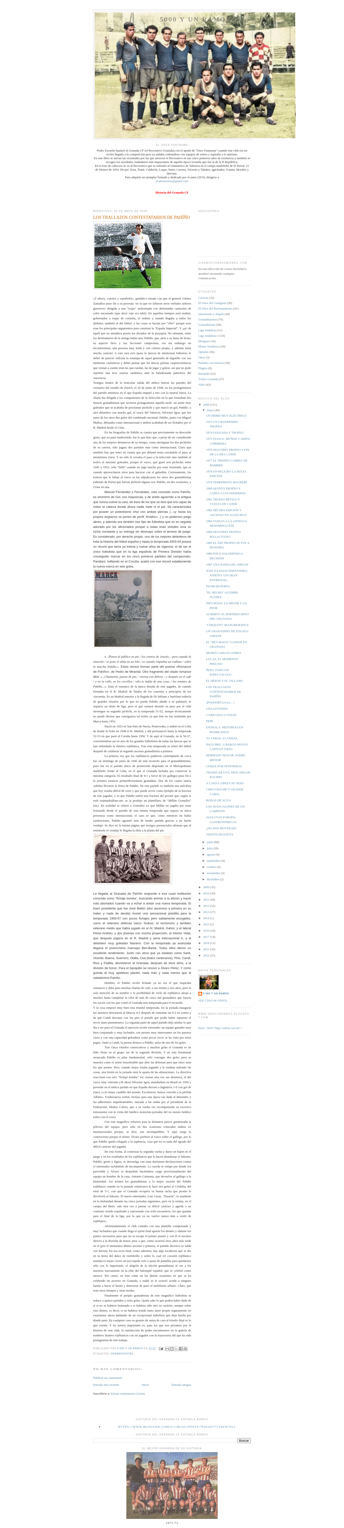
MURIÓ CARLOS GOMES (223, 653)
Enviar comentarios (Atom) (128, 1393)
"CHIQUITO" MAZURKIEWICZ (227, 625)
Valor (201, 384)
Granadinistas (122, 1353)
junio (210, 842)
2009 (206, 887)
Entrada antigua (181, 1384)
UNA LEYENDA (217, 708)
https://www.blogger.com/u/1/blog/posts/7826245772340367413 (177, 1426)
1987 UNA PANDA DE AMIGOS (227, 564)
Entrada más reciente (106, 1384)
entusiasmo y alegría (211, 314)
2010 (206, 893)
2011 (206, 899)
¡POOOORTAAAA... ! (220, 702)
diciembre (213, 879)
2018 (206, 943)
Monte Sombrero (208, 346)
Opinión (203, 352)
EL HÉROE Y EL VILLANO (224, 681)
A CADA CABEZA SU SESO (224, 783)
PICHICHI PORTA (218, 586)
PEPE (209, 721)
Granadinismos (207, 319)
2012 (206, 906)
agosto (211, 854)
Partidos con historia (211, 363)
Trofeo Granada (208, 379)
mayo (211, 410)
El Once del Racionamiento (215, 308)
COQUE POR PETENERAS (224, 766)
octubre (212, 867)
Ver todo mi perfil (213, 1000)
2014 (206, 918)
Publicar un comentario (107, 1378)
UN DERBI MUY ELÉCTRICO (226, 415)
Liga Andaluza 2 (208, 335)
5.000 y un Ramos (216, 993)
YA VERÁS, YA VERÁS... (222, 738)
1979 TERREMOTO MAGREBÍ (226, 482)
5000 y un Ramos (195, 19)
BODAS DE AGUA (218, 800)
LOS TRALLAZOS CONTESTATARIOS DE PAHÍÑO (223, 691)
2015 (206, 924)
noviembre (214, 873)
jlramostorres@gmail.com (172, 181)
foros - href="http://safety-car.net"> (220, 1028)
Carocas (203, 297)
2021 (206, 949)
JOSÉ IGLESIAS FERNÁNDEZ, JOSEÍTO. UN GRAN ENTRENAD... (226, 575)
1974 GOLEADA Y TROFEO (224, 432)
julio (210, 848)
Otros (201, 357)
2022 (206, 955)
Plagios (202, 368)
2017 (206, 937)
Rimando (204, 373)
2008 (206, 404)
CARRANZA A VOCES (221, 715)
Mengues (204, 341)
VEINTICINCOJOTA (219, 834)
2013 (206, 912)
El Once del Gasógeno (212, 303)
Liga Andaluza (207, 330)
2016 (206, 930)
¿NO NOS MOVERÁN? (221, 828)
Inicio (145, 1384)
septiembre (214, 860)
